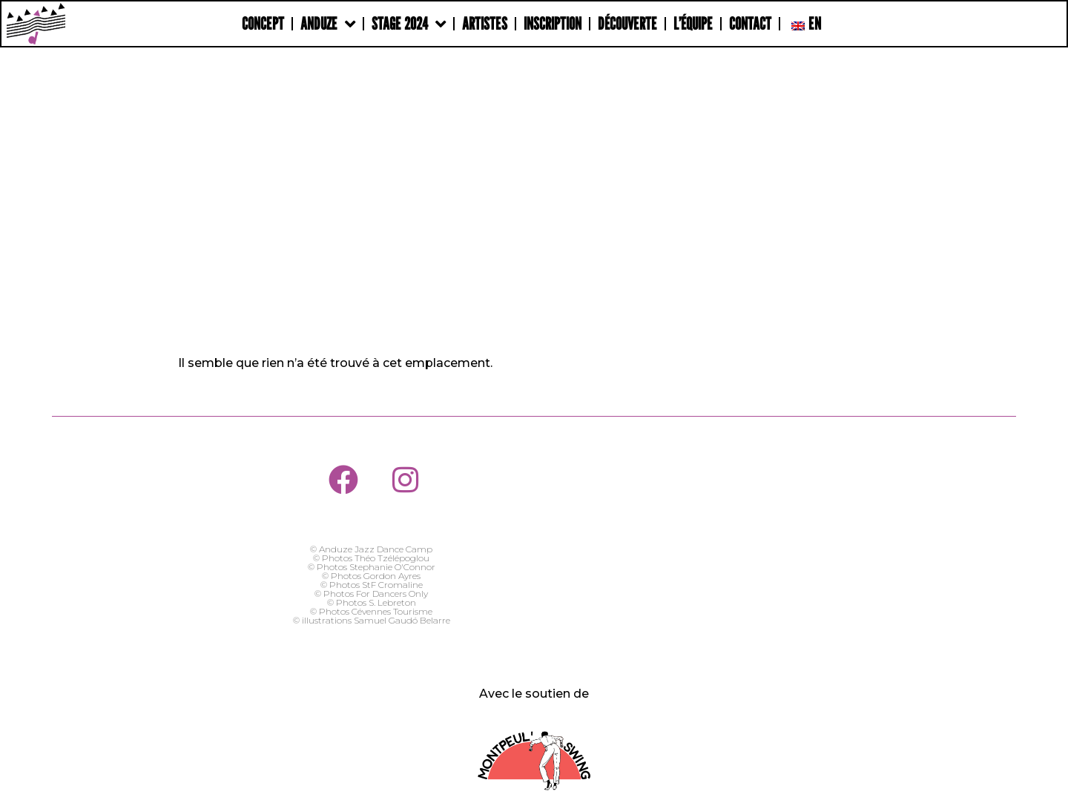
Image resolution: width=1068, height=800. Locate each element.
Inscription (552, 23)
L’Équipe (693, 23)
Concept (263, 23)
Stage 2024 (409, 24)
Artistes (484, 23)
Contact (750, 23)
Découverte (627, 23)
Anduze (327, 24)
